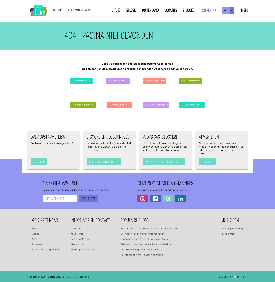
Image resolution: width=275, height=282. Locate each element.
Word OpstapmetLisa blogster (163, 162)
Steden (131, 10)
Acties (35, 233)
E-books (188, 10)
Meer (244, 10)
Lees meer (39, 162)
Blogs (35, 228)
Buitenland (150, 10)
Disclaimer (228, 233)
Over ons (76, 228)
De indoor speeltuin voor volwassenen (142, 233)
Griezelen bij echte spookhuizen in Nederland (146, 244)
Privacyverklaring (232, 228)
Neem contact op (80, 239)
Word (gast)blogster (82, 249)
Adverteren (77, 233)
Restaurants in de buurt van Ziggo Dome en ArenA (149, 228)
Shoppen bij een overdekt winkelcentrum (144, 239)
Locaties (171, 10)
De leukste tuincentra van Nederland (141, 254)
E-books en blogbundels (46, 249)
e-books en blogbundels (103, 162)
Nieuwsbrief (77, 244)
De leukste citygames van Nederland (141, 249)
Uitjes (116, 10)
